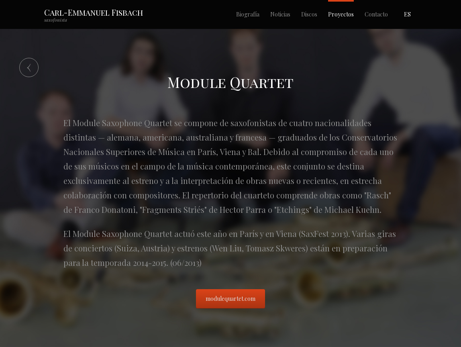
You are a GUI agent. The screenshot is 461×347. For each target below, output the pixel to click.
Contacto (376, 14)
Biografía (247, 14)
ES (407, 14)
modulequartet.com (230, 298)
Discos (309, 14)
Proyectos (341, 14)
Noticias (280, 14)
